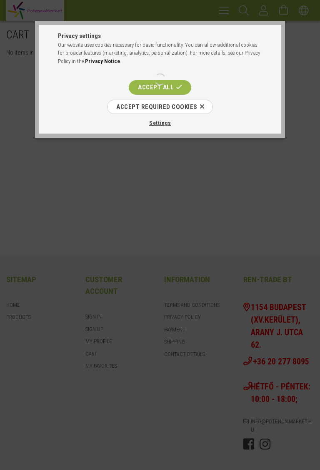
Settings (160, 123)
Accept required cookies (157, 107)
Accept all (156, 87)
